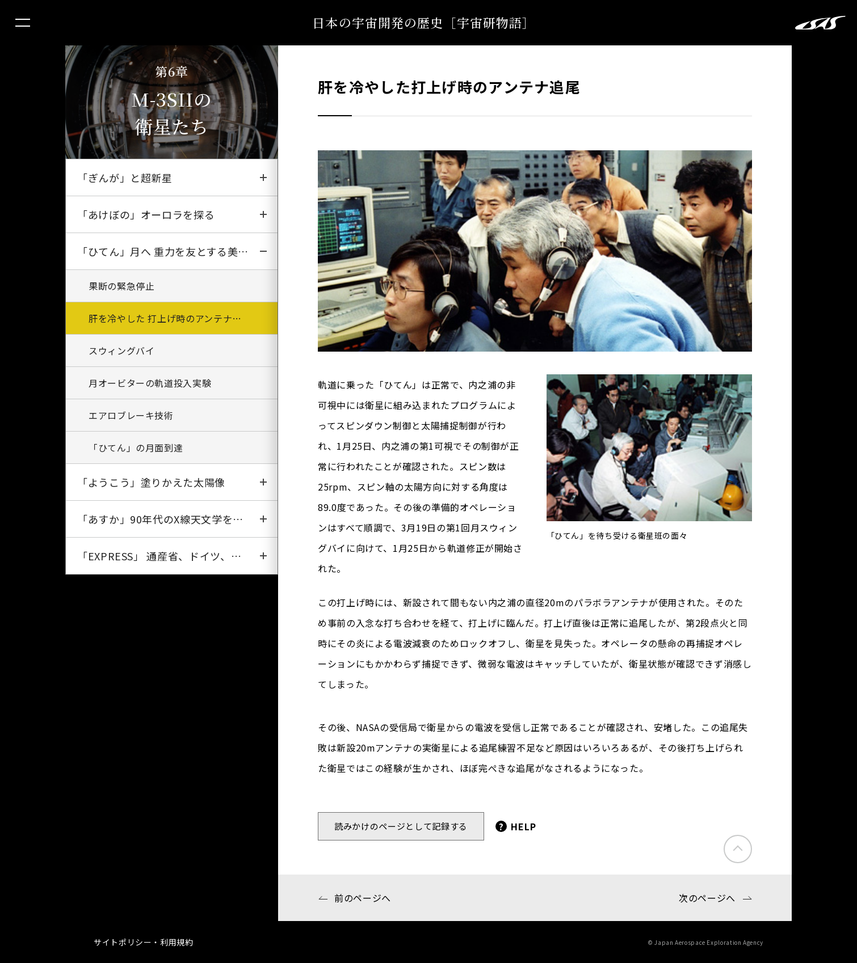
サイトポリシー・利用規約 (144, 942)
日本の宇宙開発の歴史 (423, 22)
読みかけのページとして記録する (401, 826)
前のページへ (362, 898)
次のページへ (707, 898)
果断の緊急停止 (121, 286)
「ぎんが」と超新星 (125, 177)
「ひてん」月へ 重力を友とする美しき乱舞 (177, 251)
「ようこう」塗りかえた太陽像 (151, 482)
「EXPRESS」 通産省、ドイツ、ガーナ (169, 555)
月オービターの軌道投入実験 (150, 383)
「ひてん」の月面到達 (136, 447)
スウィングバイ (121, 350)
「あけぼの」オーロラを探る (146, 214)
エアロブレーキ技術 (131, 415)
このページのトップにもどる (738, 849)
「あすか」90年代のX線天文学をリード (170, 519)
